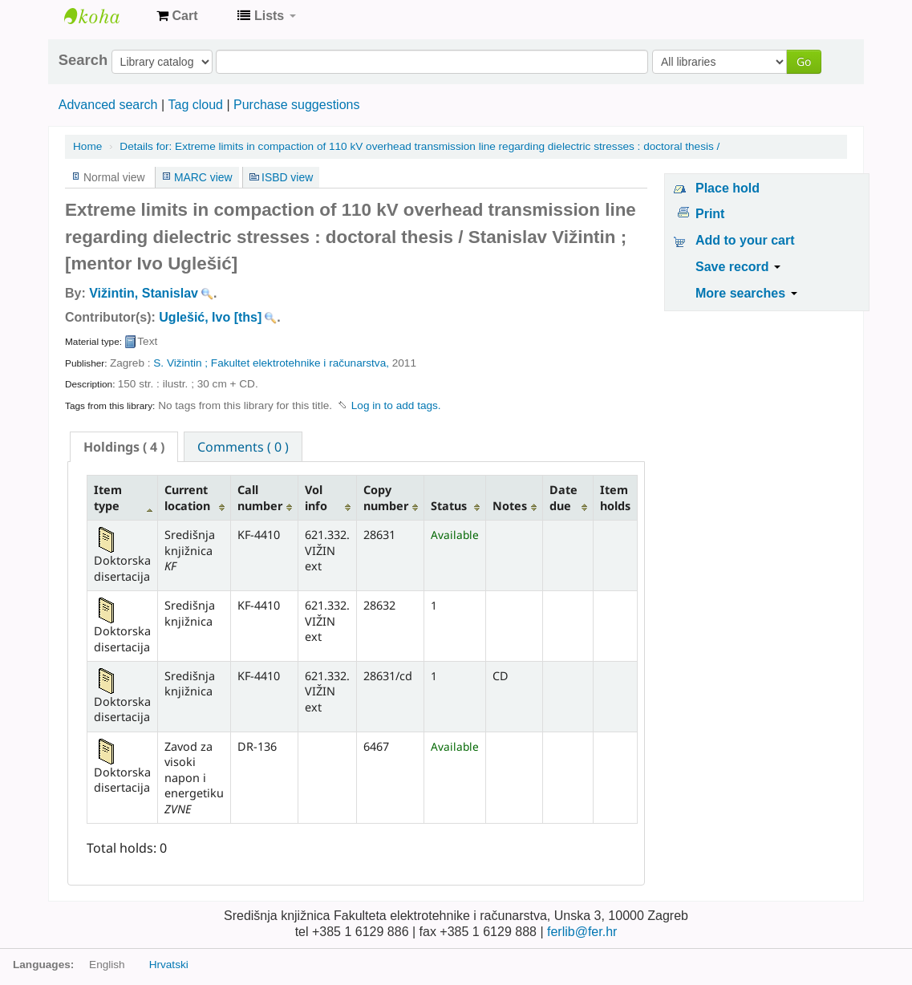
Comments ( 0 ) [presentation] (243, 447)
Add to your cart (745, 240)
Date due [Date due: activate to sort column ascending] (563, 497)
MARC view (203, 177)
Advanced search (108, 104)
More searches (746, 293)
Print (709, 214)
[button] (176, 16)
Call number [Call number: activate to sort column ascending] (259, 497)
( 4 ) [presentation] (123, 447)
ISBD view (287, 177)
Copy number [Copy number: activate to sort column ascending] (385, 497)
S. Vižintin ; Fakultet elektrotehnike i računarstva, (271, 363)
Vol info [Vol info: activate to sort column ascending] (316, 497)
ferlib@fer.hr (582, 931)
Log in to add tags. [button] (396, 405)
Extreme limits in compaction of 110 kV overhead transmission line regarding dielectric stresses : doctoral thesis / (419, 146)
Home (87, 146)
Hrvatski (168, 965)
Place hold (727, 188)
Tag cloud (195, 104)
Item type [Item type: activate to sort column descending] (108, 497)
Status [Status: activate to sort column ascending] (449, 505)
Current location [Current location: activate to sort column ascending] (187, 497)
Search (83, 60)
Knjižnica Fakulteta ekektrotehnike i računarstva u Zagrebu (104, 16)
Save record (737, 267)
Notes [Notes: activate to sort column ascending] (509, 505)
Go (803, 61)
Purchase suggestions (296, 104)
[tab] (124, 447)
